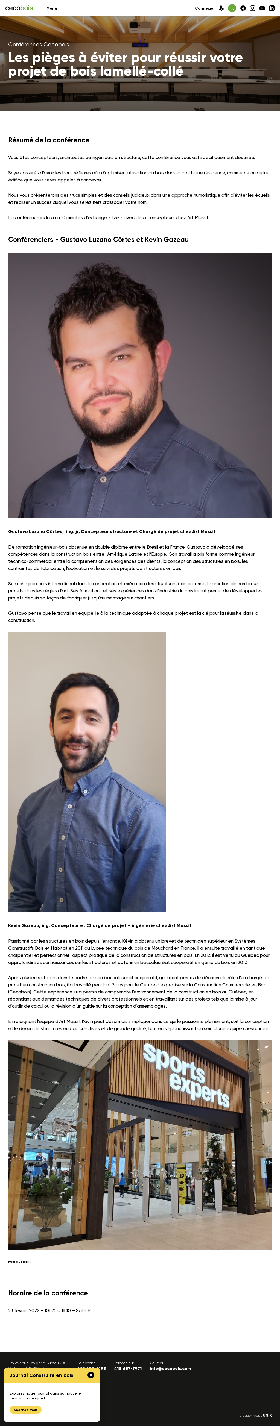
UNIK (267, 1415)
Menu (49, 8)
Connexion (209, 8)
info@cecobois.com (170, 1368)
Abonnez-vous (25, 1410)
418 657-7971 (128, 1368)
